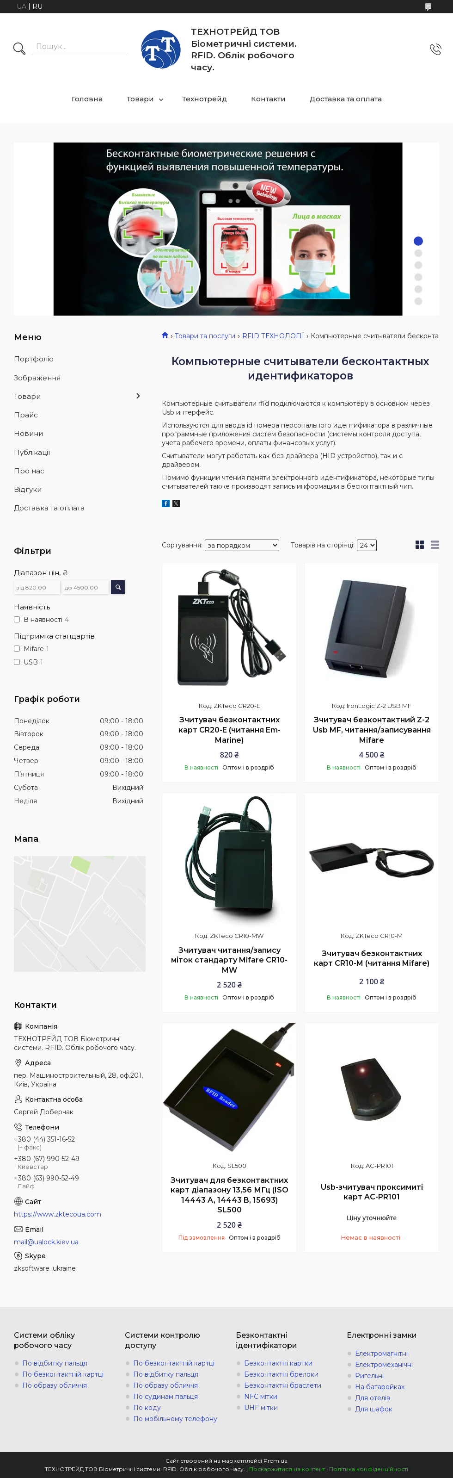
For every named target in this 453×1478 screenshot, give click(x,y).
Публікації (32, 452)
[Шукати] (19, 49)
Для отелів (372, 1398)
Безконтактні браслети (282, 1385)
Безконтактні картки (278, 1363)
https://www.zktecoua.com (57, 1214)
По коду (147, 1407)
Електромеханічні (384, 1364)
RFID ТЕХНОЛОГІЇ (273, 336)
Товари (140, 98)
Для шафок (373, 1409)
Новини (28, 433)
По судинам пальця (165, 1396)
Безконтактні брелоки (281, 1374)
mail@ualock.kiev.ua (46, 1242)
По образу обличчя (54, 1385)
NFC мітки (260, 1396)
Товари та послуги (205, 336)
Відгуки (28, 489)
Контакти (268, 98)
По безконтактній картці (63, 1374)
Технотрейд (204, 98)
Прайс (26, 414)
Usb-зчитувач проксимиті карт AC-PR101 (372, 1192)
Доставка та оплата (346, 98)
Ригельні (369, 1376)
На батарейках (379, 1387)
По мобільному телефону (175, 1419)
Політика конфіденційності (368, 1469)
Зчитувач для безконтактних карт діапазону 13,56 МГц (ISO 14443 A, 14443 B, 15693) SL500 (229, 1195)
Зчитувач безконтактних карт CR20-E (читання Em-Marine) (229, 729)
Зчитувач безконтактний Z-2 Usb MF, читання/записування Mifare (372, 729)
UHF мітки (261, 1407)
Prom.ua (275, 1460)
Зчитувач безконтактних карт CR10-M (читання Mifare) (371, 958)
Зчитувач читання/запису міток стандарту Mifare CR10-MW (229, 960)
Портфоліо (34, 358)
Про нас (29, 470)
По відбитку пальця (54, 1363)
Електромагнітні (381, 1353)
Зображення (37, 377)
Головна (87, 98)
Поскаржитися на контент (287, 1469)
